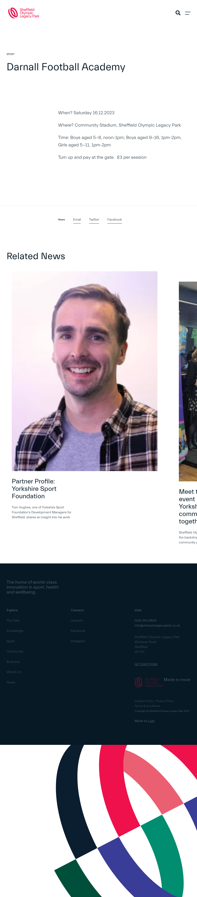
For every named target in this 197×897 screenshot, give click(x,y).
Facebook (114, 219)
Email (77, 219)
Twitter (94, 219)
